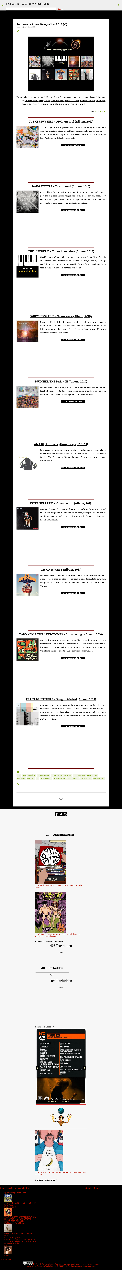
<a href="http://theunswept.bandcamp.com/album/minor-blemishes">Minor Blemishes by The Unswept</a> (73, 295)
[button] (18, 31)
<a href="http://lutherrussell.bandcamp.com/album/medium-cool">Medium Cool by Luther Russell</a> (73, 165)
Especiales (21, 778)
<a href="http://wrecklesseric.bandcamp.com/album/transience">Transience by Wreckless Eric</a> (73, 360)
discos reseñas (79, 775)
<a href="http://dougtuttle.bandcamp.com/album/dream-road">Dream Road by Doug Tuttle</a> (73, 230)
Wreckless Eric (98, 778)
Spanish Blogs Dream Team (15, 1193)
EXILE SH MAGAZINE (12, 1237)
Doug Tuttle (92, 775)
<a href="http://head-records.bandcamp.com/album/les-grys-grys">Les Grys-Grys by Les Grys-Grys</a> (73, 613)
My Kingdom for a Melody (14, 1223)
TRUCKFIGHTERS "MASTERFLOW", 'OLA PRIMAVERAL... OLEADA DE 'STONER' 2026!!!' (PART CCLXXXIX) (20, 1219)
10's (18, 775)
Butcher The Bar (44, 775)
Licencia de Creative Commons (86, 1264)
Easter (6, 1256)
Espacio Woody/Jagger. (45, 1264)
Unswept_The (86, 778)
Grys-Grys (30, 778)
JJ (37, 778)
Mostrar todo (6, 1259)
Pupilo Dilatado (10, 1207)
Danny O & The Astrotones (62, 775)
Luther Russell (46, 778)
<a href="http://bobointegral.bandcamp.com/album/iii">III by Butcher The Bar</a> (73, 422)
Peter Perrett (73, 778)
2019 (24, 775)
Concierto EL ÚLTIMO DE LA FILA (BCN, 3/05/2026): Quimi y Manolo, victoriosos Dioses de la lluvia (20, 1241)
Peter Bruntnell (60, 778)
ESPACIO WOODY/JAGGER (27, 4)
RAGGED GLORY (10, 1245)
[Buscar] (119, 5)
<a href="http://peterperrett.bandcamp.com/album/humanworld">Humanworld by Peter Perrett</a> (73, 547)
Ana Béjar (31, 775)
